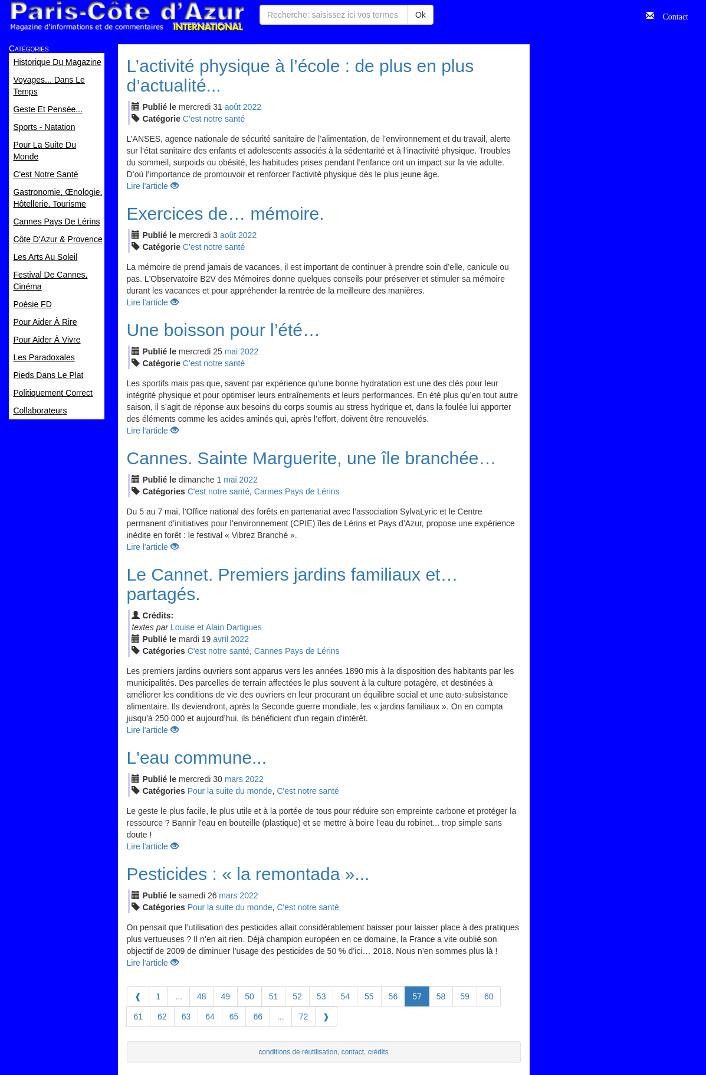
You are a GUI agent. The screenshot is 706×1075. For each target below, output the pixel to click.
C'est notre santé (214, 118)
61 (138, 1016)
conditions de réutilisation (298, 1052)
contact (352, 1052)
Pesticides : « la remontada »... (248, 874)
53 (321, 996)
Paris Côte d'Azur (127, 16)
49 (226, 996)
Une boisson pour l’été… (224, 330)
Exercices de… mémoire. (225, 213)
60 (489, 996)
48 (201, 996)
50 (249, 996)
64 (210, 1016)
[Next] (326, 1016)
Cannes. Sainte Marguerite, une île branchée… (312, 458)
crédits (378, 1052)
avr (220, 639)
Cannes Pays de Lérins (297, 491)
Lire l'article (153, 186)
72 (303, 1016)
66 (257, 1016)
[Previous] (138, 996)
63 (186, 1016)
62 (162, 1016)
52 (297, 996)
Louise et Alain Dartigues (216, 627)
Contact (671, 15)
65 (234, 1016)
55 (369, 996)
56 (393, 996)
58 (441, 996)
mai (231, 351)
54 (345, 996)
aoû (233, 107)
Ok (420, 14)
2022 (252, 107)
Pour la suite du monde (230, 791)
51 (273, 996)
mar (234, 779)
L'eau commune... (197, 757)
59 (464, 996)
